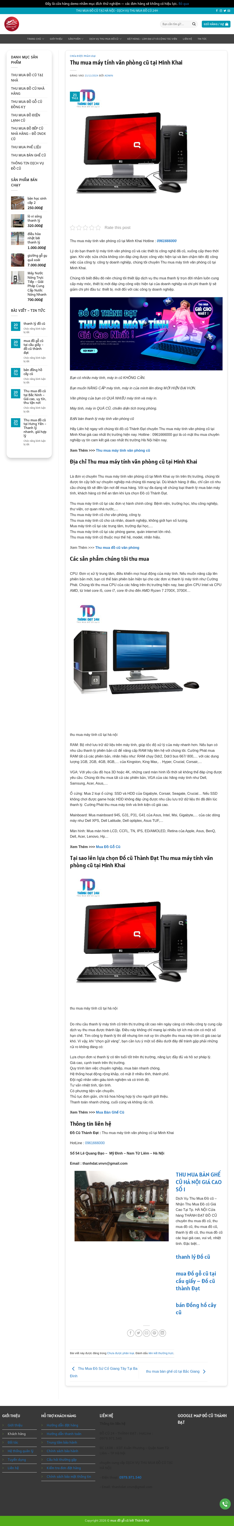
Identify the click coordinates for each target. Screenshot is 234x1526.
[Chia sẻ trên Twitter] (138, 1333)
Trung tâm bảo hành (62, 1442)
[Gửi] (194, 24)
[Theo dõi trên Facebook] (217, 10)
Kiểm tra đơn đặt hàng (64, 1467)
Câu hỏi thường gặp (62, 1459)
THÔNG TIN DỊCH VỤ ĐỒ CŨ (27, 165)
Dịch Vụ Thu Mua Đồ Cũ (105, 39)
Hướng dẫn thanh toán (64, 1433)
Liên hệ (187, 39)
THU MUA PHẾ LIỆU (26, 147)
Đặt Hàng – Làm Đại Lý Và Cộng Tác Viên (152, 39)
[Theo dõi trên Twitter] (225, 10)
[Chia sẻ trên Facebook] (130, 1333)
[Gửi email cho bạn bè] (146, 1333)
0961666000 (166, 241)
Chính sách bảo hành (62, 1451)
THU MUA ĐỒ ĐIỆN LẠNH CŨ (25, 117)
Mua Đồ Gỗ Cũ (108, 847)
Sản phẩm (75, 39)
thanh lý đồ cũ (34, 324)
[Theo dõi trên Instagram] (221, 10)
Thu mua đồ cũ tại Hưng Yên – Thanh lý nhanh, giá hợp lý (35, 428)
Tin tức (202, 39)
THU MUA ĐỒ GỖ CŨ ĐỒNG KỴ (26, 104)
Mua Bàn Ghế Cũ (110, 1112)
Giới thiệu (56, 39)
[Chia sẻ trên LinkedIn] (162, 1333)
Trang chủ (35, 39)
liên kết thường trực (161, 1353)
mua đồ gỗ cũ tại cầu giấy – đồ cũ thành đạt (33, 347)
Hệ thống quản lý (21, 1451)
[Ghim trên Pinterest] (154, 1333)
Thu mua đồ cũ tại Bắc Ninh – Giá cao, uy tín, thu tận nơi (35, 397)
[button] (216, 24)
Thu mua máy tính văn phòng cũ (123, 450)
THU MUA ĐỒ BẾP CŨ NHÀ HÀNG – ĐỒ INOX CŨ (28, 133)
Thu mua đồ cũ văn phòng (117, 548)
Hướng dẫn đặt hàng (62, 1425)
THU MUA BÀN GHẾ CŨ (28, 155)
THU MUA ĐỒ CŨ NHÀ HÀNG (28, 91)
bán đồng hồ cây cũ (33, 372)
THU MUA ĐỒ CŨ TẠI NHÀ (27, 77)
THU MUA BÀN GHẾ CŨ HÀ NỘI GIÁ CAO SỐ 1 (199, 1182)
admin (109, 75)
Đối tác (13, 1442)
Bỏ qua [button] (184, 3)
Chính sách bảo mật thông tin (69, 1476)
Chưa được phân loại (83, 56)
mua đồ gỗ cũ (119, 1520)
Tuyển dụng (17, 1459)
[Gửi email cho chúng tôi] (229, 10)
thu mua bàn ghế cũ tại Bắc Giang (177, 1371)
